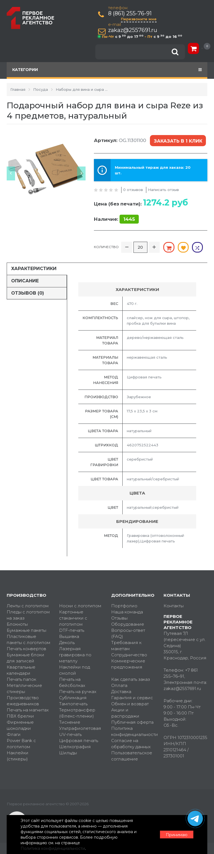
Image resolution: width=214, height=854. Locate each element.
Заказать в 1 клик (178, 141)
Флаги (14, 734)
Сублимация (73, 697)
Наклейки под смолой (74, 670)
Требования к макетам (126, 645)
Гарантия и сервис (132, 697)
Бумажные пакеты (26, 630)
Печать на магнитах (28, 710)
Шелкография (75, 746)
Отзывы (119, 618)
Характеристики (34, 268)
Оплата (119, 685)
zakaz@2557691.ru (132, 30)
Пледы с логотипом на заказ (28, 615)
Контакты (174, 605)
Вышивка (69, 636)
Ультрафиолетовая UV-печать (80, 731)
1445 (129, 219)
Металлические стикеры (24, 688)
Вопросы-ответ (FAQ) (128, 633)
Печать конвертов (26, 648)
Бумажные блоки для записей (25, 658)
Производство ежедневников (23, 700)
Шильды (68, 752)
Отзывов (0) (27, 292)
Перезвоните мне (139, 19)
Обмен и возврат (130, 703)
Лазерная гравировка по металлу (75, 655)
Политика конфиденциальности (133, 731)
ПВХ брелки (20, 716)
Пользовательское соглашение (131, 756)
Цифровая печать (78, 740)
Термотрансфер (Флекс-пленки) (77, 713)
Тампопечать (73, 703)
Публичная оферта (132, 722)
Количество (106, 247)
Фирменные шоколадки (20, 725)
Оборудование (127, 624)
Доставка (121, 691)
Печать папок (21, 679)
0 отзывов (133, 189)
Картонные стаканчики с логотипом (73, 618)
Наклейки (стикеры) (17, 756)
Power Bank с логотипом (21, 743)
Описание (25, 280)
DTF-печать (71, 630)
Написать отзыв (163, 189)
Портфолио (124, 605)
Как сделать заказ (130, 679)
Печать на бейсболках (72, 682)
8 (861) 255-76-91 (130, 13)
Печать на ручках (77, 691)
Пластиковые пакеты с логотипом (28, 639)
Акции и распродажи (125, 713)
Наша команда (127, 612)
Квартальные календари (21, 670)
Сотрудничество (129, 654)
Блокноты (17, 624)
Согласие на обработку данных (131, 743)
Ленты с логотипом (28, 605)
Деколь (67, 642)
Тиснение (69, 722)
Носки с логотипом (80, 605)
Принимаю (177, 834)
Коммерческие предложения (128, 664)
